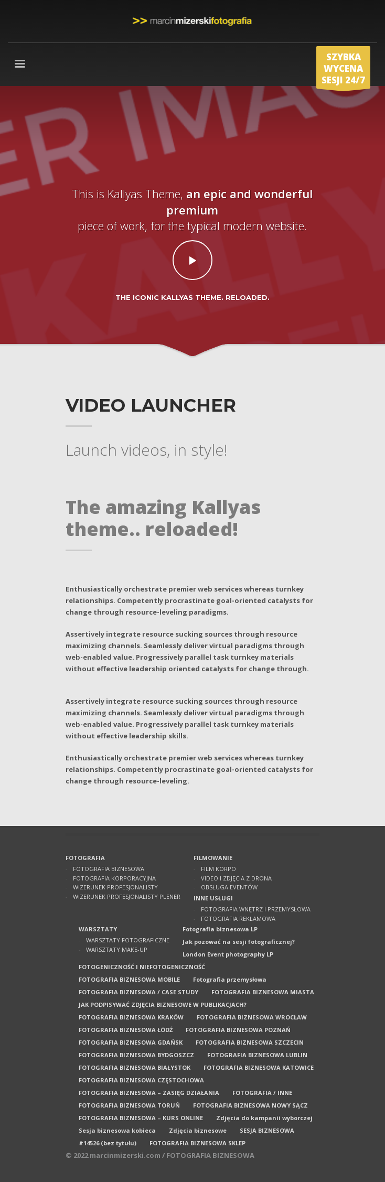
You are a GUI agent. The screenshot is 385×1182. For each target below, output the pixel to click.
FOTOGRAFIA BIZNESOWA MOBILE (129, 979)
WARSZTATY (98, 929)
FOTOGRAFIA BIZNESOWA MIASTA (262, 992)
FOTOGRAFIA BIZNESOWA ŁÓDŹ (126, 1030)
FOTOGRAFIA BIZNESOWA (108, 869)
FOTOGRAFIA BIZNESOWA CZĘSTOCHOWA (141, 1080)
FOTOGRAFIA (85, 858)
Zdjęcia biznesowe (198, 1130)
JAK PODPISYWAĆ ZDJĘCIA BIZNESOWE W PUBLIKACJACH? (163, 1004)
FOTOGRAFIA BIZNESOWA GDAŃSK (131, 1042)
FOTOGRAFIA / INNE (262, 1093)
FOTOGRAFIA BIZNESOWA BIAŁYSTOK (134, 1067)
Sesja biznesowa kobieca (117, 1130)
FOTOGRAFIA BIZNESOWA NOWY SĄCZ (250, 1105)
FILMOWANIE (213, 858)
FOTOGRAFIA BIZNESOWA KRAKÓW (131, 1017)
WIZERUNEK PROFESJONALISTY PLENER (126, 896)
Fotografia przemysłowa (229, 979)
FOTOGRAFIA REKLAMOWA (238, 918)
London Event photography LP (228, 954)
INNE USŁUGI (213, 898)
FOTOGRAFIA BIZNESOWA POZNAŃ (238, 1030)
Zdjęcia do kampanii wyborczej (264, 1118)
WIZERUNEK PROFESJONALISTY (115, 887)
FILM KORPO (218, 869)
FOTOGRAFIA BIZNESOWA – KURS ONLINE (141, 1118)
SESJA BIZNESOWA (267, 1130)
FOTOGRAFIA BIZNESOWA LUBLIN (257, 1055)
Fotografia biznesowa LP (220, 929)
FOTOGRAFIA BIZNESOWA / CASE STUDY (138, 992)
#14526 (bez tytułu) (107, 1143)
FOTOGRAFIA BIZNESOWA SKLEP (197, 1143)
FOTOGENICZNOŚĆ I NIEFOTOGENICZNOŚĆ (142, 967)
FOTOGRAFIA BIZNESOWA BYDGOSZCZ (136, 1055)
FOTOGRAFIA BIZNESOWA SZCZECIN (250, 1042)
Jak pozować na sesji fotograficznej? (239, 941)
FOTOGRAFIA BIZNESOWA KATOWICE (259, 1067)
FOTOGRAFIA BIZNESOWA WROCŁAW (252, 1017)
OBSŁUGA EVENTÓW (229, 887)
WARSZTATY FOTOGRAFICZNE (127, 940)
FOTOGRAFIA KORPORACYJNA (114, 878)
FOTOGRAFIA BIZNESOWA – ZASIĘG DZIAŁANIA (149, 1093)
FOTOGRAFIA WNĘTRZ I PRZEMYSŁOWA (256, 909)
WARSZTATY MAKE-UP (116, 949)
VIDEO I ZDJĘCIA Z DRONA (236, 878)
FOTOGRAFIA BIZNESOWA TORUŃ (129, 1105)
